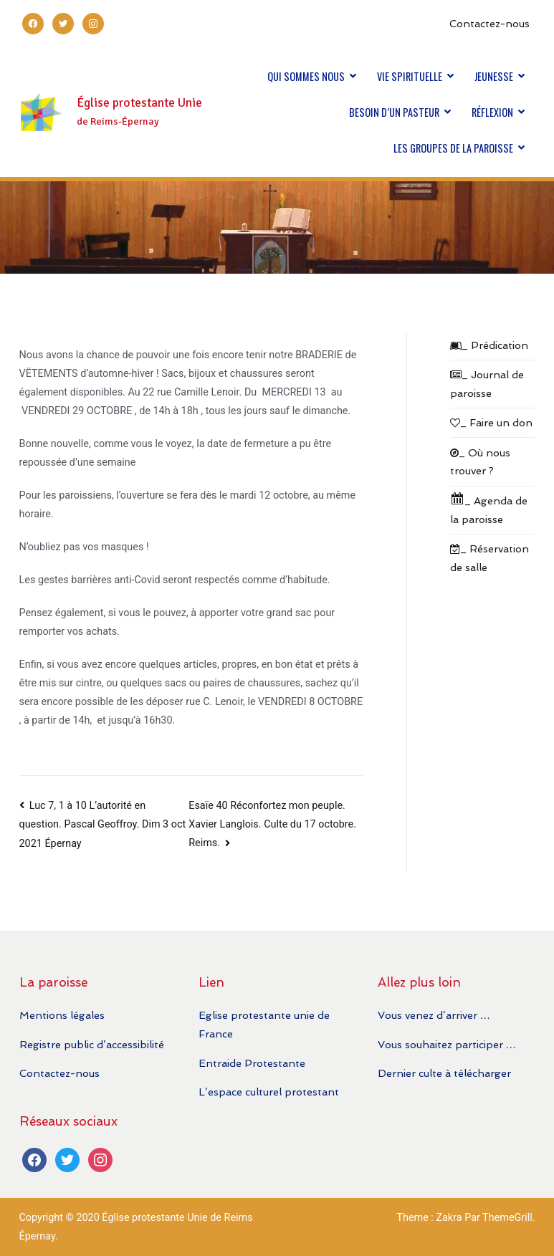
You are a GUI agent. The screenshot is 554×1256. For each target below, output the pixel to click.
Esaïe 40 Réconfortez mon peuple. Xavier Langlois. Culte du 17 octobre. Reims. (272, 824)
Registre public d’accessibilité (91, 1044)
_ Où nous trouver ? (480, 461)
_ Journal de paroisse (487, 383)
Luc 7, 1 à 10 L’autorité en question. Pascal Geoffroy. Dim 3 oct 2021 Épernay (102, 825)
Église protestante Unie (139, 102)
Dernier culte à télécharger (444, 1073)
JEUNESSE (493, 76)
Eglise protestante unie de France (264, 1024)
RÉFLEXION (492, 112)
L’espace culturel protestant (269, 1091)
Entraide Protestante (252, 1063)
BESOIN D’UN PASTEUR (394, 112)
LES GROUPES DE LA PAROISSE (453, 147)
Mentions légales (62, 1015)
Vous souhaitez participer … (447, 1044)
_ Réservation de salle (489, 557)
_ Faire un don (491, 422)
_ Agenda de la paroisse (488, 508)
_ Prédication (489, 345)
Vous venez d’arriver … (434, 1015)
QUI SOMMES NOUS (306, 76)
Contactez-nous (489, 23)
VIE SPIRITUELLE (409, 76)
